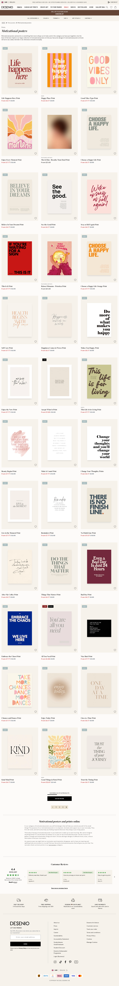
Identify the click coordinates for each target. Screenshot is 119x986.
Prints (19, 7)
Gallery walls (101, 7)
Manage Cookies (92, 942)
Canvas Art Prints (31, 7)
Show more (59, 798)
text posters (52, 845)
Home (91, 7)
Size (66, 18)
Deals (66, 7)
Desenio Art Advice (93, 922)
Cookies (89, 939)
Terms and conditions (93, 932)
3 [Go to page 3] (62, 807)
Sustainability (58, 936)
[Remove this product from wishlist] (35, 91)
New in (73, 7)
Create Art (44, 7)
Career (56, 932)
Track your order (92, 929)
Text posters (12, 23)
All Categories (33, 18)
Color (46, 18)
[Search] (107, 7)
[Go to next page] (66, 807)
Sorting (88, 18)
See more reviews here (59, 888)
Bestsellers (82, 7)
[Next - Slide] (114, 876)
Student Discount (59, 948)
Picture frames (56, 7)
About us (56, 922)
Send (25, 944)
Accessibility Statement (61, 939)
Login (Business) (59, 956)
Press (55, 926)
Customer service (92, 926)
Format (56, 18)
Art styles (76, 18)
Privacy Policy (22, 948)
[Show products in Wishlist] (111, 7)
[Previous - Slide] (24, 876)
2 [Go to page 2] (59, 807)
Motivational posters (24, 23)
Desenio (65, 980)
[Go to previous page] (52, 807)
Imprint (56, 929)
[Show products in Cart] (115, 7)
